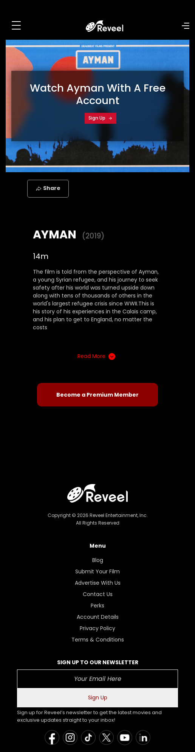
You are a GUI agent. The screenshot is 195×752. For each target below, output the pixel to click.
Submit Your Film (97, 571)
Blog (97, 560)
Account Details (98, 617)
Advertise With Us (98, 583)
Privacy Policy (97, 628)
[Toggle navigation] (16, 25)
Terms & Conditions (97, 639)
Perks (97, 605)
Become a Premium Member (97, 395)
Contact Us (98, 594)
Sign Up (100, 118)
